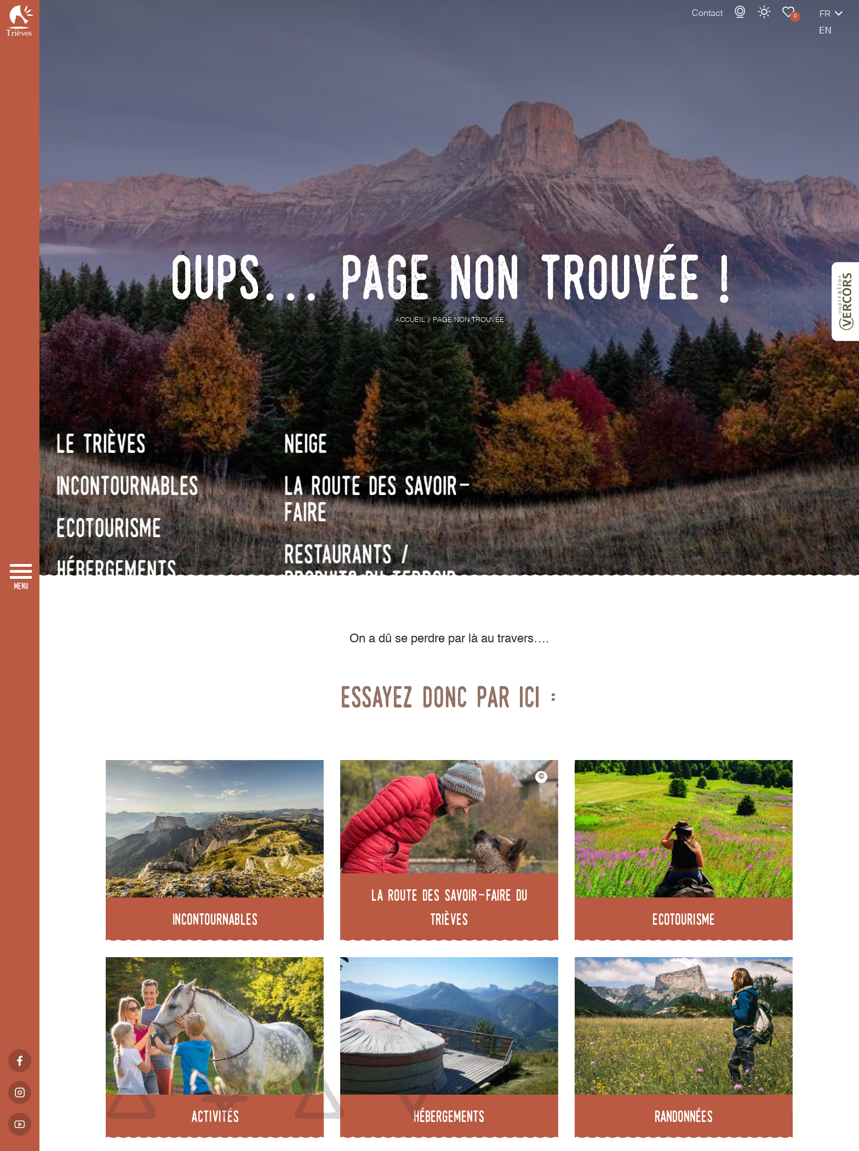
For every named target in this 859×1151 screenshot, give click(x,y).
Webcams (701, 23)
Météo (725, 23)
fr (786, 25)
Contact (669, 24)
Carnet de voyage (750, 23)
